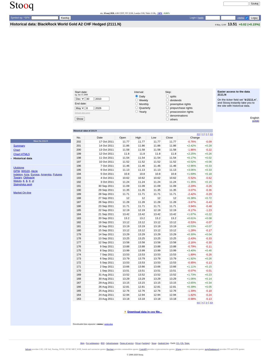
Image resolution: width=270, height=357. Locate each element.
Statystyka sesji (22, 184)
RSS (102, 343)
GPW (16, 171)
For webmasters (92, 343)
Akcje (34, 171)
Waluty (17, 180)
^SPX (159, 13)
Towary (17, 177)
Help (82, 343)
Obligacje (29, 177)
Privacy (138, 343)
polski (255, 120)
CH (182, 343)
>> (211, 133)
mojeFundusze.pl (212, 349)
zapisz (240, 17)
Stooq (154, 343)
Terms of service (127, 343)
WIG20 (25, 171)
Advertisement (112, 343)
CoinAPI (143, 349)
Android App (163, 343)
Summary (19, 145)
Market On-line (22, 192)
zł (33, 180)
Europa (35, 174)
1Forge (178, 349)
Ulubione (18, 167)
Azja (26, 174)
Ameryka (46, 174)
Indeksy (18, 174)
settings (146, 343)
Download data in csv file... (144, 311)
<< (198, 133)
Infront (28, 349)
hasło (201, 17)
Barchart (110, 349)
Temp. (187, 343)
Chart (16, 149)
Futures (57, 174)
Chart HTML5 (21, 154)
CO (178, 343)
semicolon (108, 324)
